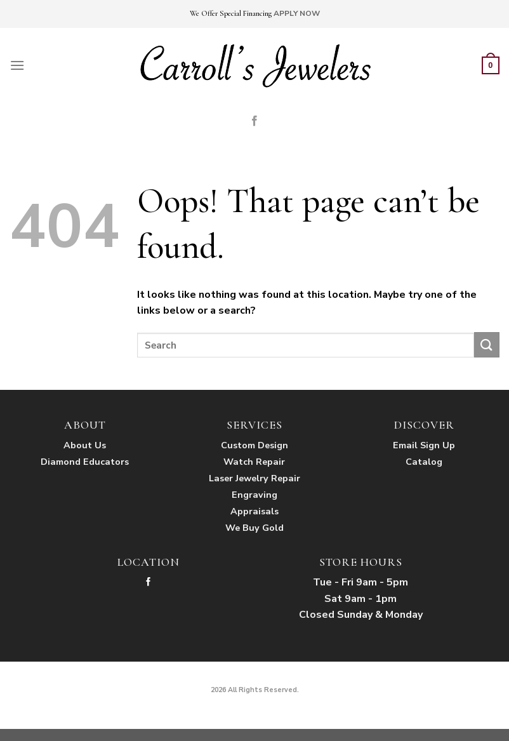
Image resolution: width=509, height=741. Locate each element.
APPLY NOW (297, 13)
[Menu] (17, 65)
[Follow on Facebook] (254, 121)
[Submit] (486, 344)
